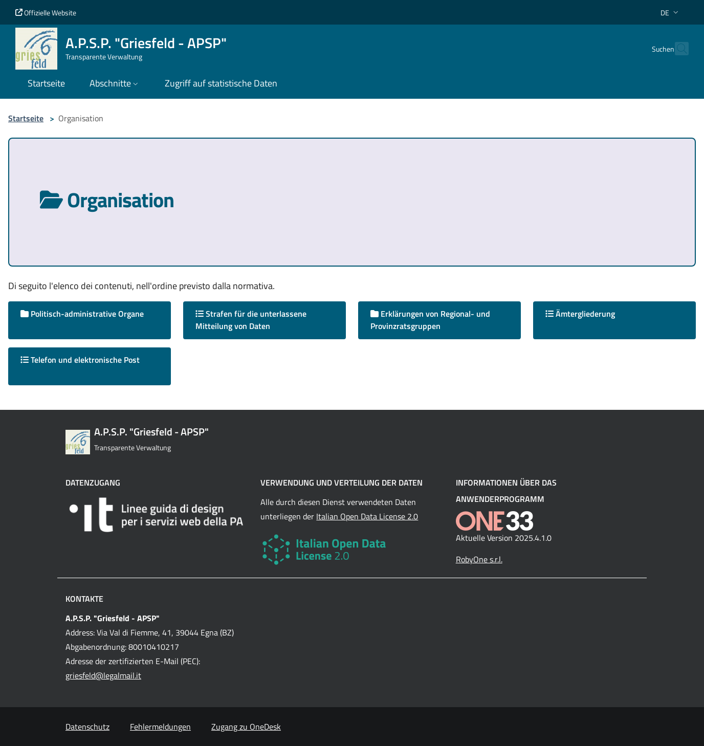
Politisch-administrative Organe (82, 314)
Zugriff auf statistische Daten (221, 83)
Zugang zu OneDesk (246, 726)
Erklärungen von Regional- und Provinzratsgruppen (430, 320)
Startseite (25, 118)
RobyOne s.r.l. (479, 559)
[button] (670, 12)
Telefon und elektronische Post (80, 360)
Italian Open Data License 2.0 (367, 516)
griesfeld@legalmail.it (103, 675)
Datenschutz (87, 726)
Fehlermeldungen (160, 726)
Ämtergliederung (580, 314)
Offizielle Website (45, 12)
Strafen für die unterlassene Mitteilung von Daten (250, 320)
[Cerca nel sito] (676, 48)
